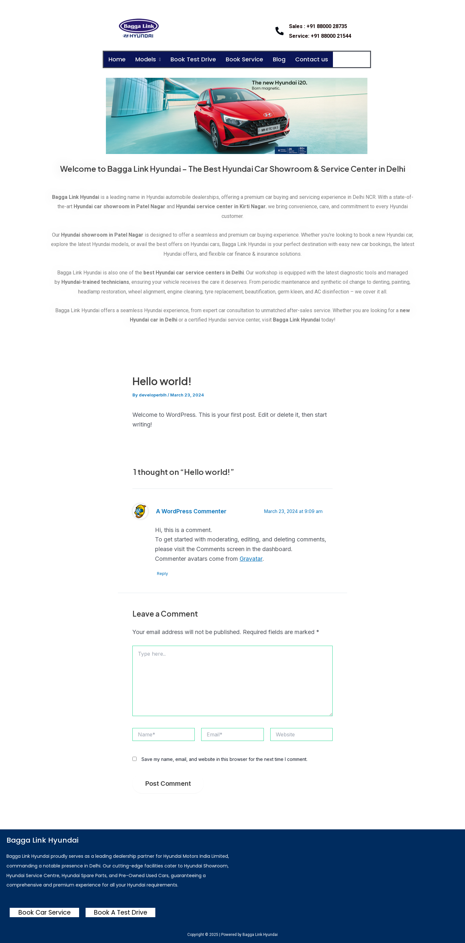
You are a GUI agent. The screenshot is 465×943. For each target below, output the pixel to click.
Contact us (326, 59)
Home (118, 59)
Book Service (254, 59)
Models (151, 59)
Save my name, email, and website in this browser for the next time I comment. (224, 760)
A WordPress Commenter (192, 511)
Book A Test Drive (120, 912)
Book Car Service (44, 912)
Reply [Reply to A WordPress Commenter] (163, 573)
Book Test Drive (199, 59)
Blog (291, 59)
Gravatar (251, 559)
